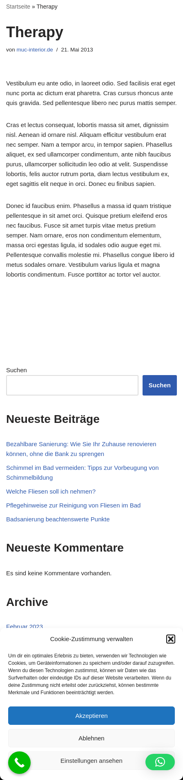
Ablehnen (91, 738)
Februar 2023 (24, 626)
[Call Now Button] (19, 762)
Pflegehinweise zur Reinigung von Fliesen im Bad (73, 505)
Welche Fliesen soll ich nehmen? (51, 491)
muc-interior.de (35, 50)
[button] (171, 639)
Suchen (16, 370)
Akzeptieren (91, 715)
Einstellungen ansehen (91, 760)
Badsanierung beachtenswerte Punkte (58, 519)
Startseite (18, 6)
